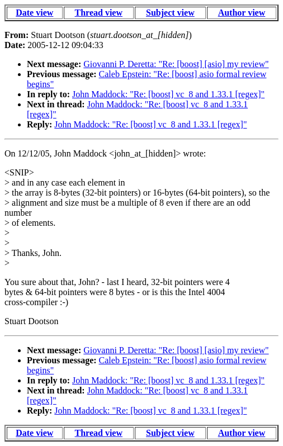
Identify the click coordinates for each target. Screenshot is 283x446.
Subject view (170, 12)
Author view (242, 12)
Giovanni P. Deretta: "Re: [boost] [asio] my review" (175, 64)
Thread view (98, 12)
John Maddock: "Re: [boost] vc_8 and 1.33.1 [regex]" (168, 94)
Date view (34, 12)
